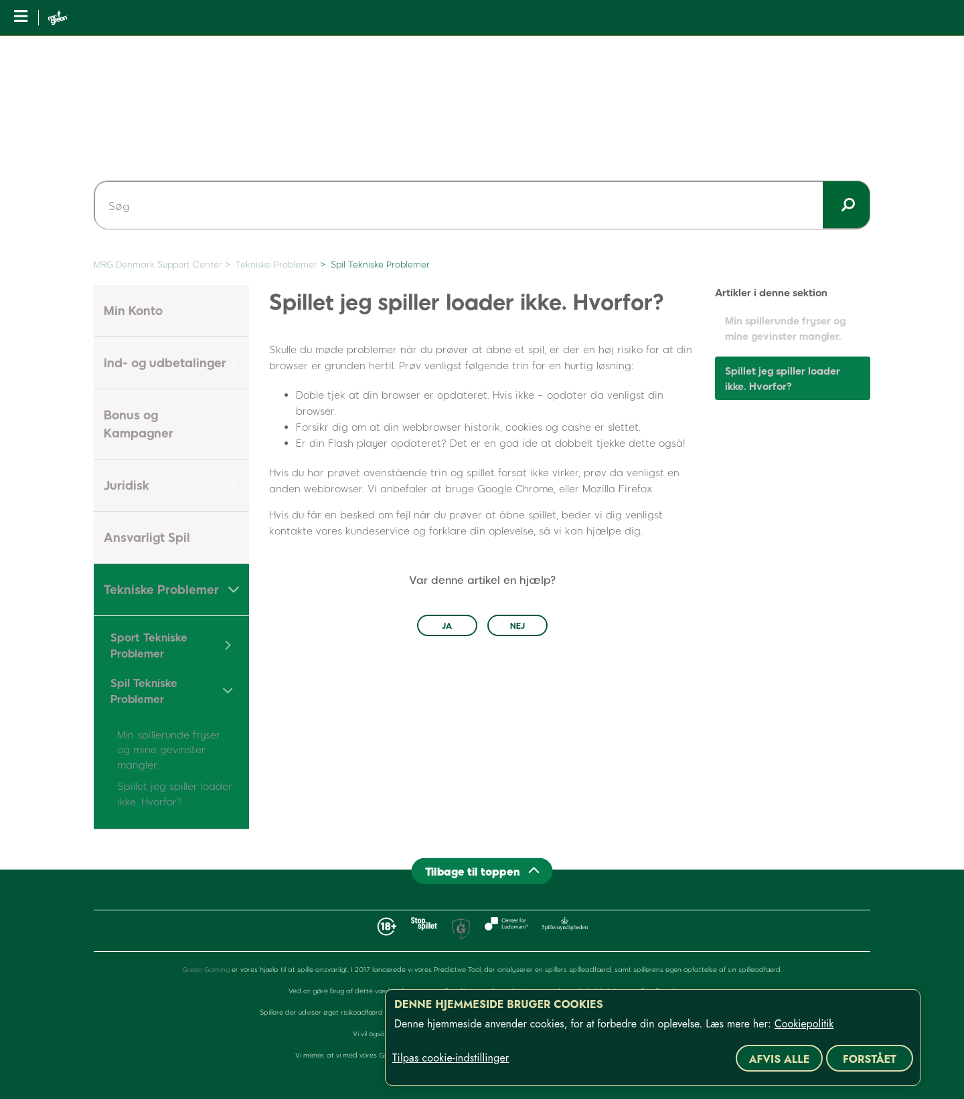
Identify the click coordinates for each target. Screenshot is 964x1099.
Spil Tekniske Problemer (380, 264)
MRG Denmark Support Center (158, 264)
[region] (652, 1037)
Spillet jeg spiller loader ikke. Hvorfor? (782, 378)
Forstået (869, 1059)
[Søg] (482, 205)
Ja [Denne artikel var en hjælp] (447, 625)
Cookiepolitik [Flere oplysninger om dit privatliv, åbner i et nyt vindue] (804, 1023)
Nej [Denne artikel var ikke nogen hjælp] (517, 625)
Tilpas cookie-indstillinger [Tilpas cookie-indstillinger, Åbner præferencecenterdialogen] (450, 1058)
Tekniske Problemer (276, 264)
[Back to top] (482, 871)
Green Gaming (206, 969)
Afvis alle (779, 1059)
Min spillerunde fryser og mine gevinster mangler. (168, 749)
